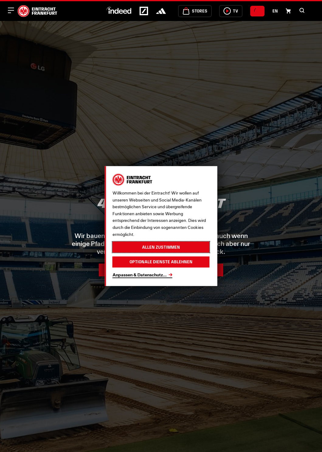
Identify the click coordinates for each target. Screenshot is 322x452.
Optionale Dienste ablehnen (161, 261)
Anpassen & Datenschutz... (140, 274)
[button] (301, 10)
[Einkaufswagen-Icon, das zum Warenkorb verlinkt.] (288, 11)
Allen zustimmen (161, 246)
